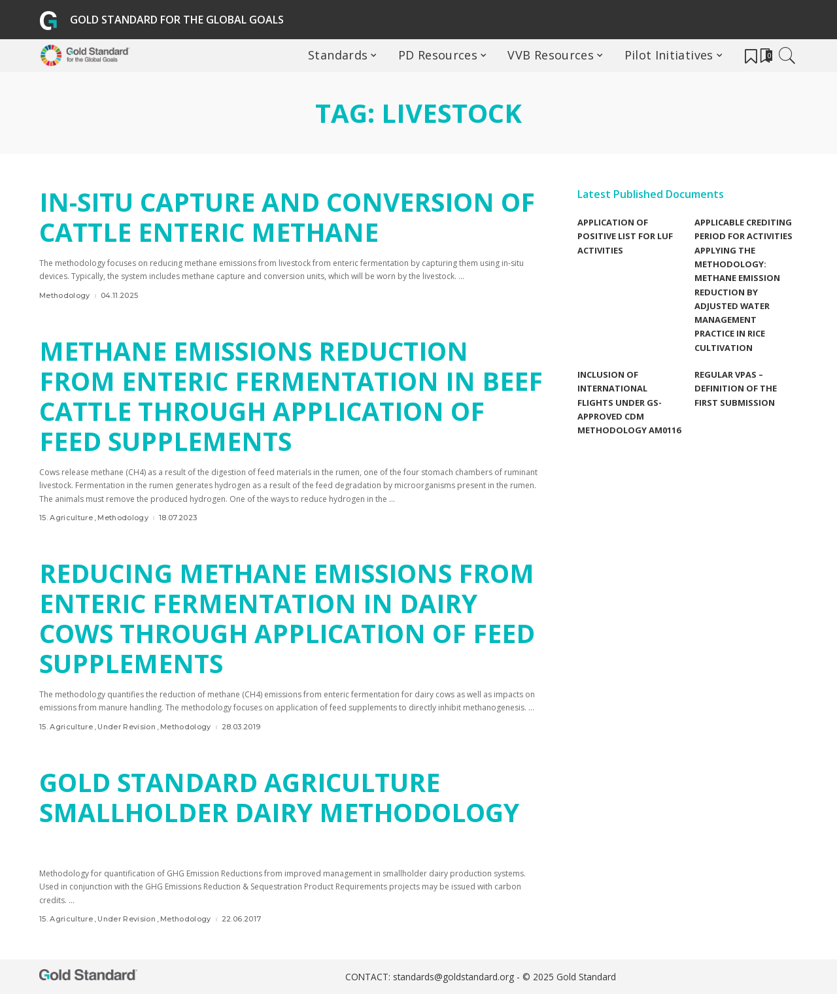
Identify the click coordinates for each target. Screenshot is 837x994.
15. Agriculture (66, 518)
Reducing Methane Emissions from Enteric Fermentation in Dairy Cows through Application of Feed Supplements (282, 618)
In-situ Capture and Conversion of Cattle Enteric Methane (273, 217)
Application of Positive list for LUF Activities (625, 236)
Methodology (64, 295)
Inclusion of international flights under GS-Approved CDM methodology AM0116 (629, 402)
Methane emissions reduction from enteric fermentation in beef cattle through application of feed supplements (282, 396)
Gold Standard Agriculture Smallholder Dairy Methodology (287, 797)
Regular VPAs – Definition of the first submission (735, 388)
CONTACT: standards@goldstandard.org (431, 976)
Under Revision (126, 727)
